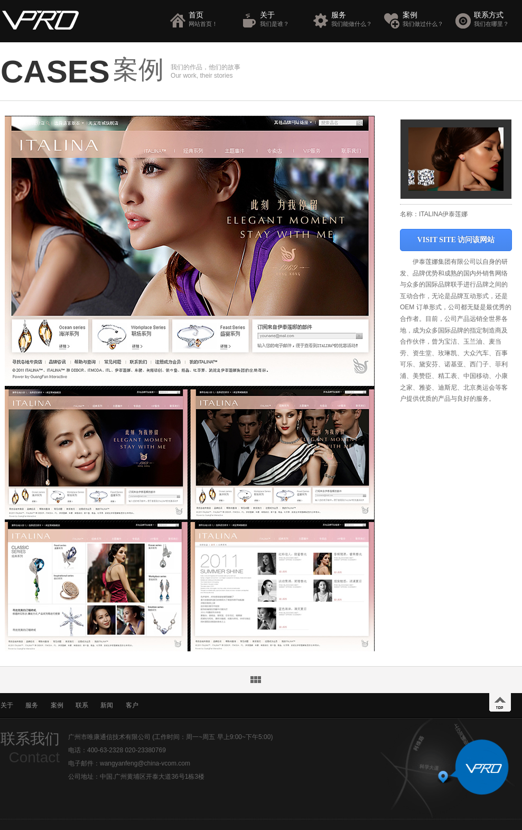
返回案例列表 (255, 680)
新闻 (106, 705)
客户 (132, 705)
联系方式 (496, 19)
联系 (82, 705)
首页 (211, 19)
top (500, 702)
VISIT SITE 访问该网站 (456, 240)
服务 (353, 19)
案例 (425, 19)
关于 (282, 19)
